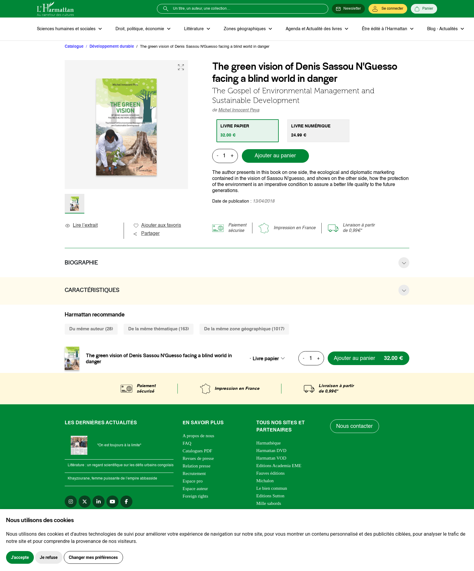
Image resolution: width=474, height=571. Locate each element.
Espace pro (193, 481)
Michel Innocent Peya (238, 110)
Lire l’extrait (81, 225)
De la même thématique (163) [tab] (158, 329)
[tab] (247, 130)
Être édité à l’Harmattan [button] (383, 29)
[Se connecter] (387, 9)
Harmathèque (268, 443)
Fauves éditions (270, 473)
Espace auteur (195, 488)
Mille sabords (268, 503)
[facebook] (126, 502)
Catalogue (74, 47)
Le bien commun (271, 488)
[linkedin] (99, 502)
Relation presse (196, 466)
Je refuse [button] (49, 557)
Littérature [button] (193, 29)
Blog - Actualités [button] (441, 29)
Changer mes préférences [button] (93, 557)
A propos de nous (198, 436)
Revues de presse (198, 458)
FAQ (187, 443)
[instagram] (71, 502)
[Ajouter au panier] (367, 358)
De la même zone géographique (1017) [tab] (244, 329)
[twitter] (85, 502)
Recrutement (194, 473)
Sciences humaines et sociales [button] (67, 29)
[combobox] (270, 358)
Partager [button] (146, 234)
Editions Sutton (270, 496)
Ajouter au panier (275, 156)
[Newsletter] (348, 9)
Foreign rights (195, 496)
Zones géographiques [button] (244, 29)
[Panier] (424, 9)
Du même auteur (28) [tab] (91, 329)
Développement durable (111, 47)
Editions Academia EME (278, 466)
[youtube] (112, 502)
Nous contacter (354, 426)
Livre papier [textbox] (266, 358)
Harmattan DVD (271, 450)
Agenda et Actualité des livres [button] (313, 29)
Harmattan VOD (271, 458)
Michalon (265, 481)
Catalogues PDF (197, 451)
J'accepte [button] (20, 557)
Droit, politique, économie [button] (140, 29)
